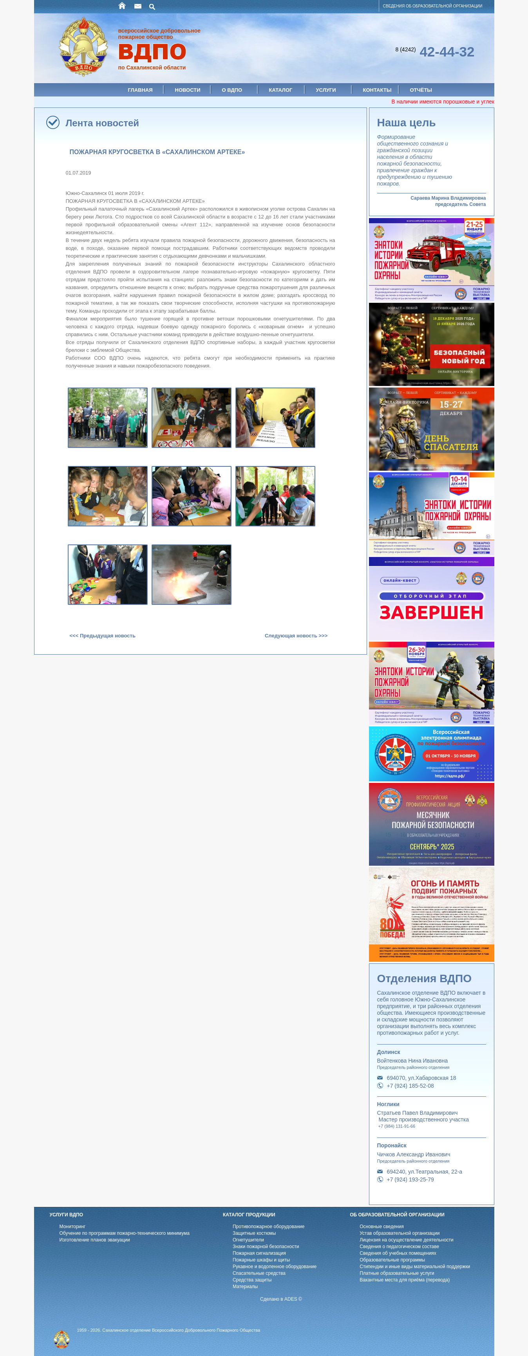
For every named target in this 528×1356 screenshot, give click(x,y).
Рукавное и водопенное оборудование (274, 1266)
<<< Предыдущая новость (103, 636)
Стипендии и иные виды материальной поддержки (415, 1266)
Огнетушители (248, 1240)
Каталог (281, 90)
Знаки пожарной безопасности (266, 1246)
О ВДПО (232, 90)
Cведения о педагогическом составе (399, 1246)
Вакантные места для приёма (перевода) (405, 1280)
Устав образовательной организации (399, 1233)
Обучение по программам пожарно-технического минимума (125, 1233)
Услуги (326, 90)
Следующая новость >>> (296, 636)
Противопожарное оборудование (269, 1226)
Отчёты (421, 90)
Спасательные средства (259, 1273)
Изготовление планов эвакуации (95, 1240)
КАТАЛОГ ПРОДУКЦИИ (249, 1215)
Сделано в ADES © (281, 1299)
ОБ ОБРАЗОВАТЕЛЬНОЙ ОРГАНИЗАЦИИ (397, 1215)
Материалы (245, 1286)
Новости (188, 90)
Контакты (377, 90)
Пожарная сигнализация (259, 1253)
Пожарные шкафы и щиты (261, 1260)
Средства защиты (252, 1280)
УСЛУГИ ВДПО (66, 1215)
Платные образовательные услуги (397, 1273)
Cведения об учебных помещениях (398, 1253)
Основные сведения (381, 1226)
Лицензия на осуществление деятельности (407, 1240)
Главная (140, 90)
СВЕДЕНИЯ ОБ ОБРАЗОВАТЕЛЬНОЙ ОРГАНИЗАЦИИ (433, 6)
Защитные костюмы (254, 1233)
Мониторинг (73, 1226)
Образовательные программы (392, 1260)
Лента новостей (102, 123)
